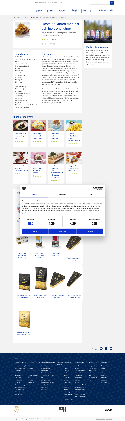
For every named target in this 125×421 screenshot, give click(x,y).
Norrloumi (66, 373)
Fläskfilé (66, 368)
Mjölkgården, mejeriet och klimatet (31, 370)
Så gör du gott (19, 392)
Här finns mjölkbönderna (47, 382)
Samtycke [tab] (34, 194)
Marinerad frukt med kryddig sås (20, 136)
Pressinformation (100, 419)
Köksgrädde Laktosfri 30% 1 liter (39, 255)
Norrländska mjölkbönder (48, 362)
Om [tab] (91, 194)
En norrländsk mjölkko (47, 373)
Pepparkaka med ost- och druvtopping (73, 168)
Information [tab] (63, 194)
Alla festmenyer (68, 394)
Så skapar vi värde (80, 389)
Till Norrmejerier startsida (20, 8)
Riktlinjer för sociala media (104, 368)
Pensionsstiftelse (79, 387)
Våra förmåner (93, 368)
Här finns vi (104, 377)
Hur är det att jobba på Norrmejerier (92, 373)
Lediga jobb (92, 366)
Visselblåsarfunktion (80, 396)
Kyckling (66, 370)
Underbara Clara (19, 389)
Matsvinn (30, 366)
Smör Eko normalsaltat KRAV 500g (22, 255)
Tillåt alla (90, 231)
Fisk (65, 366)
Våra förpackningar (33, 382)
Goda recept (67, 362)
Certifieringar (78, 382)
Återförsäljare (42, 2)
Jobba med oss (93, 362)
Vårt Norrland (18, 394)
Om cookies (109, 419)
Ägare (36, 2)
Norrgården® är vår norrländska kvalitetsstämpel (46, 387)
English (60, 2)
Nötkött (66, 375)
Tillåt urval (62, 231)
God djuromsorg (45, 380)
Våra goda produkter (60, 363)
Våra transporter (32, 385)
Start (16, 358)
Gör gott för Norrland (20, 362)
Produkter (54, 2)
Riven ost (66, 377)
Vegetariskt (67, 385)
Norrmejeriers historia (80, 385)
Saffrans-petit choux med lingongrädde (37, 136)
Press (49, 2)
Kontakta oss (78, 366)
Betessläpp (44, 366)
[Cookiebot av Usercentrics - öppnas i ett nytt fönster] (94, 188)
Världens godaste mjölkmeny (67, 389)
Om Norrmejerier (79, 362)
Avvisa (35, 231)
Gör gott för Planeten (34, 362)
